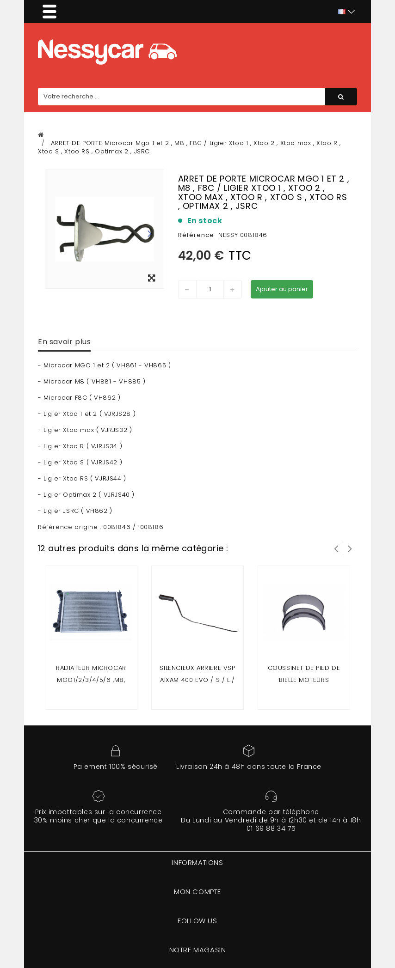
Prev (336, 548)
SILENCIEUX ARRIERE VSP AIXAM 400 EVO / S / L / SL (197, 680)
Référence (196, 235)
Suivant (350, 548)
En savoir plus (64, 341)
